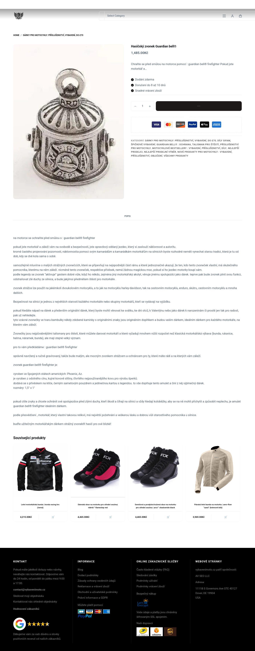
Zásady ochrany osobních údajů (97, 580)
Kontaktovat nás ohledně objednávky (35, 601)
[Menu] (224, 16)
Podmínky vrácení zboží (151, 586)
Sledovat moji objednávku (28, 596)
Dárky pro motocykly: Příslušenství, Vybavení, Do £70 (180, 140)
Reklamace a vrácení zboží (93, 586)
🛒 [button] (52, 520)
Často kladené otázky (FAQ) (153, 569)
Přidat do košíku (198, 106)
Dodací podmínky (88, 575)
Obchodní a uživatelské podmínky (98, 592)
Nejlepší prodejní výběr (160, 152)
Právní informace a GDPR (93, 597)
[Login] (232, 16)
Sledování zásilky (147, 575)
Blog (80, 569)
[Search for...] (101, 15)
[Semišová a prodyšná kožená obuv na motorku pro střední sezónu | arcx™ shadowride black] (155, 470)
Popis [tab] (127, 216)
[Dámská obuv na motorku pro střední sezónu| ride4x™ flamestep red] (98, 470)
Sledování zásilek (232, 4)
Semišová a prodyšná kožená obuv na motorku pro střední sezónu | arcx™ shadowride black (155, 507)
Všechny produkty (176, 155)
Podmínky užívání (147, 580)
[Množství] (142, 106)
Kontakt (212, 4)
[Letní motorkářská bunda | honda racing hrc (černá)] (40, 470)
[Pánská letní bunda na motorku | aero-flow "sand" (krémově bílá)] (213, 470)
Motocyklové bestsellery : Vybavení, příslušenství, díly (189, 148)
